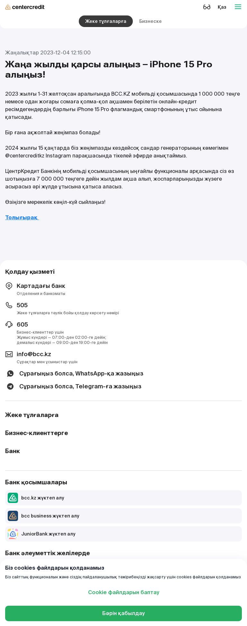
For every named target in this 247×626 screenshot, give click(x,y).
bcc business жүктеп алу (43, 516)
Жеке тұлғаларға (105, 21)
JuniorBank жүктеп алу (41, 534)
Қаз (222, 7)
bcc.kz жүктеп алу (36, 498)
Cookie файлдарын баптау (123, 592)
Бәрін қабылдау (123, 613)
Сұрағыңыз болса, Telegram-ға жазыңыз (73, 386)
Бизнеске (150, 21)
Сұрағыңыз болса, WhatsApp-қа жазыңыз (74, 373)
